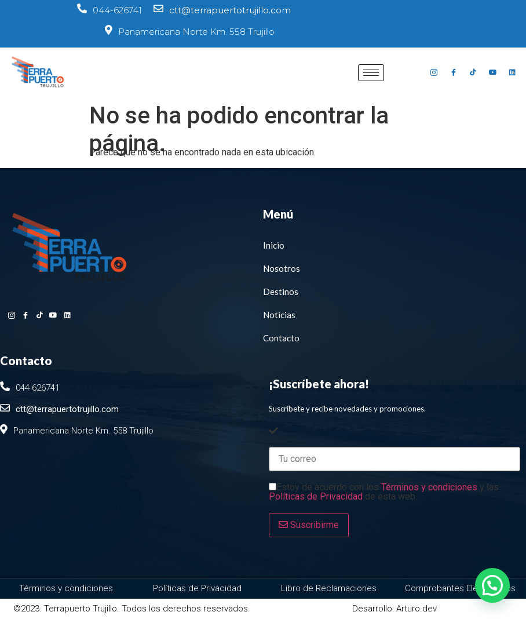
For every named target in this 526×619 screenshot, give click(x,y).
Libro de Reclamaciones (329, 588)
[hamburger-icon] (371, 72)
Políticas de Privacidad (316, 496)
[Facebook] (453, 72)
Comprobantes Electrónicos (460, 588)
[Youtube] (493, 72)
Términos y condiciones (429, 487)
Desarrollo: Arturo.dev (394, 608)
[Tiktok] (473, 72)
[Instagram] (434, 72)
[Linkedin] (512, 72)
